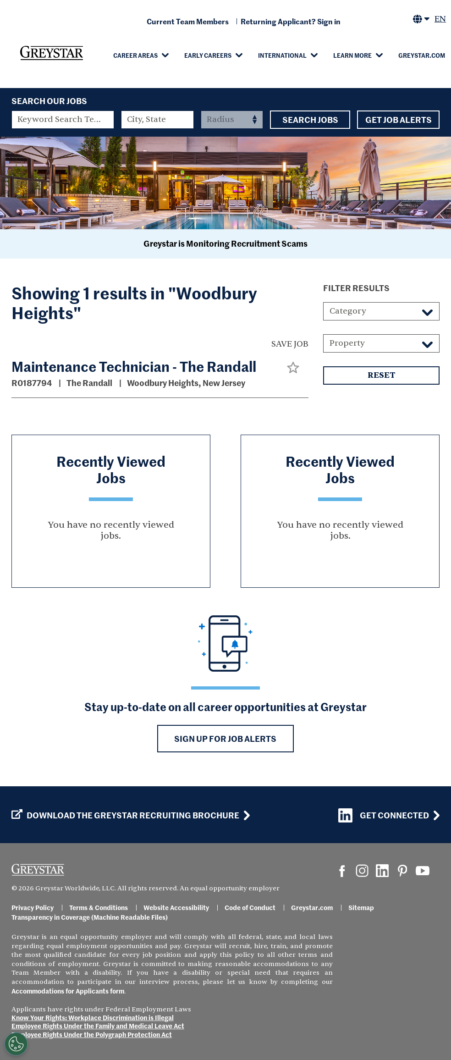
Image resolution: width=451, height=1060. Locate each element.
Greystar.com (421, 55)
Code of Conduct (250, 907)
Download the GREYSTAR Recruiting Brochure (125, 815)
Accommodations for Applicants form (67, 990)
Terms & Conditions (98, 907)
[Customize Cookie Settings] (16, 1043)
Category (348, 311)
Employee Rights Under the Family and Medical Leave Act (97, 1025)
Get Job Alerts (398, 119)
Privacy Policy (32, 907)
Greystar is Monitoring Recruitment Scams (225, 243)
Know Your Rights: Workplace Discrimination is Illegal (92, 1017)
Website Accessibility (176, 907)
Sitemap (361, 907)
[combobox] (157, 119)
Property (347, 343)
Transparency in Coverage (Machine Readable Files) (89, 917)
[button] (293, 367)
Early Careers (207, 55)
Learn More (352, 55)
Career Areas (135, 55)
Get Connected (383, 815)
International (282, 55)
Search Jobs (310, 119)
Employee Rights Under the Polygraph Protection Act (91, 1034)
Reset (381, 375)
